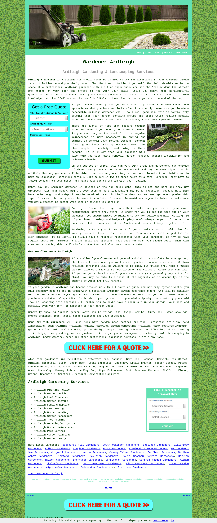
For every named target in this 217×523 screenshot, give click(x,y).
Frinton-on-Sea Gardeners (102, 463)
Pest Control (56, 431)
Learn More (160, 520)
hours (133, 177)
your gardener (127, 152)
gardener (148, 104)
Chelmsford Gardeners (62, 463)
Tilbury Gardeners (57, 448)
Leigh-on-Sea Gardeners (61, 467)
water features (163, 326)
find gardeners (47, 359)
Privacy (186, 496)
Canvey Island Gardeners (126, 452)
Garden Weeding (57, 412)
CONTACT (168, 53)
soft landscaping (172, 333)
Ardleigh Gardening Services (58, 382)
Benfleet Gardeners (161, 452)
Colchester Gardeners (95, 467)
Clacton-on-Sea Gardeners (145, 463)
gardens (77, 152)
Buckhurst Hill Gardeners (81, 445)
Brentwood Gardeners (87, 460)
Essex (160, 337)
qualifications (38, 94)
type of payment (39, 198)
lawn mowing (109, 141)
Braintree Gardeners (132, 467)
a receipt (47, 202)
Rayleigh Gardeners (104, 456)
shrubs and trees (140, 116)
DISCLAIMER (181, 53)
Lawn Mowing (55, 408)
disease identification (147, 329)
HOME (139, 53)
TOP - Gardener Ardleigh (45, 473)
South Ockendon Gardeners (121, 445)
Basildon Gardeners (156, 445)
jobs (108, 126)
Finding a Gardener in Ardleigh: (51, 79)
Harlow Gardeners (94, 452)
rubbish (139, 180)
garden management (127, 333)
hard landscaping (116, 190)
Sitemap (30, 496)
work (131, 244)
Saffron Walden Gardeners (157, 460)
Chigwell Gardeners (65, 452)
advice (151, 215)
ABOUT (158, 53)
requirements (81, 212)
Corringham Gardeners (120, 460)
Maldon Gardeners (57, 460)
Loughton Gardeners (86, 448)
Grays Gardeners (114, 448)
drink (178, 229)
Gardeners (52, 445)
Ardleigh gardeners (50, 322)
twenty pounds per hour (103, 169)
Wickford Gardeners (71, 456)
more (116, 374)
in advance (87, 187)
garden (184, 79)
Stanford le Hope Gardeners (148, 448)
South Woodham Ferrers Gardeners (148, 456)
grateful (176, 233)
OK (172, 520)
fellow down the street (170, 87)
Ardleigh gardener (101, 112)
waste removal (113, 156)
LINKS (148, 53)
